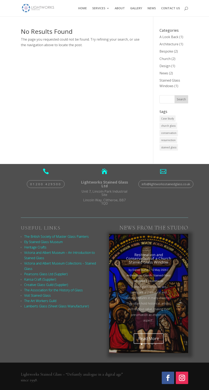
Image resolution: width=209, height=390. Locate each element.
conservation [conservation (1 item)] (168, 133)
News (163, 73)
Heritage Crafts (35, 247)
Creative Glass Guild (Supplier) (46, 284)
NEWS (152, 8)
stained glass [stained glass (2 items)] (168, 147)
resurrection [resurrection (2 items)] (168, 140)
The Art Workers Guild (40, 301)
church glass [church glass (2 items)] (168, 126)
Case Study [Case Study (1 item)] (167, 118)
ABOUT (120, 8)
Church (165, 58)
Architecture (168, 44)
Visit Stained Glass (37, 295)
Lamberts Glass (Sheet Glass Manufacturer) (56, 306)
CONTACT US (170, 8)
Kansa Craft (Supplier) (40, 279)
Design (164, 66)
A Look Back (168, 37)
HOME (82, 8)
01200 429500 (45, 184)
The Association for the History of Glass (53, 290)
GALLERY (136, 8)
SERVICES (98, 8)
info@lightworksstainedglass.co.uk (166, 184)
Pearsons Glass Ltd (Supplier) (46, 274)
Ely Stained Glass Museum (43, 242)
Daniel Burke (140, 276)
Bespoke (166, 51)
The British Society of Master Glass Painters (56, 236)
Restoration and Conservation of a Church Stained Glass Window (148, 265)
